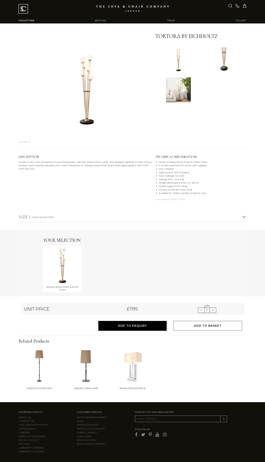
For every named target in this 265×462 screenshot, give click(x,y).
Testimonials (27, 428)
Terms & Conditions (32, 436)
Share (24, 141)
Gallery (241, 20)
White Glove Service (91, 428)
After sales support (91, 444)
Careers (24, 432)
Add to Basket (207, 325)
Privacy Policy (29, 440)
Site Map (24, 444)
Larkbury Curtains (32, 451)
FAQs (80, 421)
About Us (25, 417)
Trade (171, 20)
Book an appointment (92, 417)
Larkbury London (31, 448)
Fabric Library (87, 432)
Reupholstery (87, 440)
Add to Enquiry (132, 325)
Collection (26, 20)
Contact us (27, 421)
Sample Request (88, 425)
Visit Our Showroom (33, 425)
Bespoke (100, 20)
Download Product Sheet (170, 199)
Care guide (84, 436)
